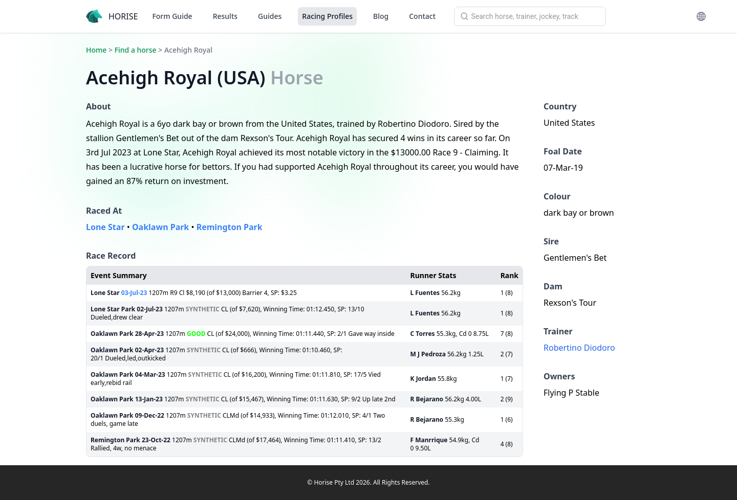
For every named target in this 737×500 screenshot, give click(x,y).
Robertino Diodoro (579, 347)
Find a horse (136, 50)
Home (96, 50)
